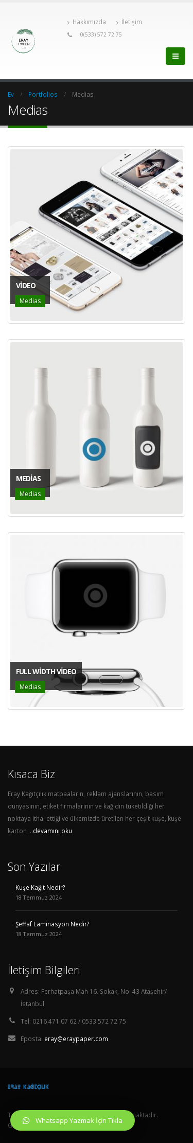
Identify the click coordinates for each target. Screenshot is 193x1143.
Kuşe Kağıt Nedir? (40, 887)
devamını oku (52, 831)
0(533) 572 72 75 (101, 34)
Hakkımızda (86, 21)
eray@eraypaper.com (76, 1038)
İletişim (129, 21)
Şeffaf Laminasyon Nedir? (52, 924)
